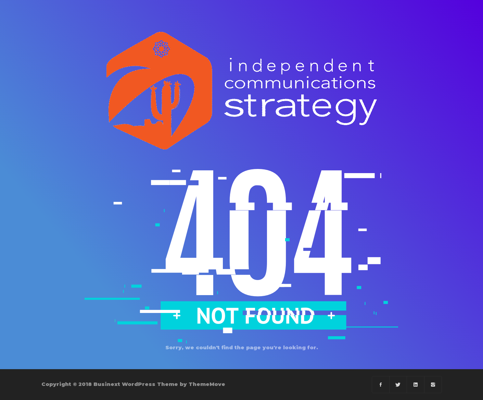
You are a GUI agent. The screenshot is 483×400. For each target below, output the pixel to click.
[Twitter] (398, 384)
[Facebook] (381, 384)
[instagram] (433, 384)
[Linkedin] (415, 384)
